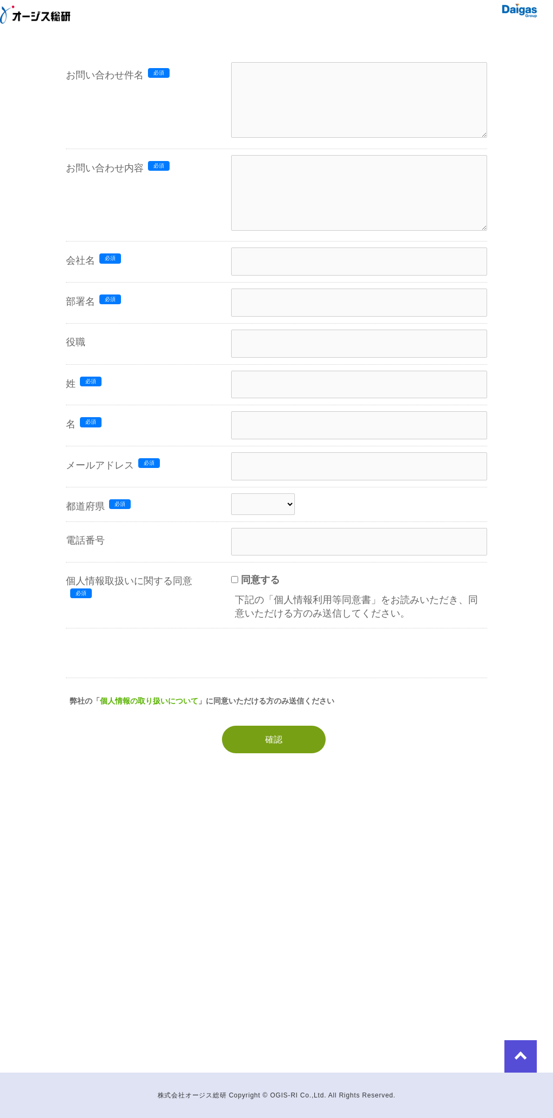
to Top (520, 1056)
